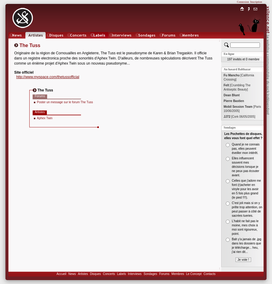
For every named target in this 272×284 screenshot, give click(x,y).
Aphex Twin (45, 118)
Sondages (150, 274)
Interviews (134, 274)
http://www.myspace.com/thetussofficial (47, 77)
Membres (177, 274)
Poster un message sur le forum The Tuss (65, 102)
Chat (255, 41)
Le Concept (194, 274)
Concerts (109, 274)
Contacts (209, 274)
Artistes (83, 274)
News (72, 274)
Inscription (256, 1)
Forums (164, 274)
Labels (121, 274)
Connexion (243, 1)
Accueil (61, 274)
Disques (95, 274)
